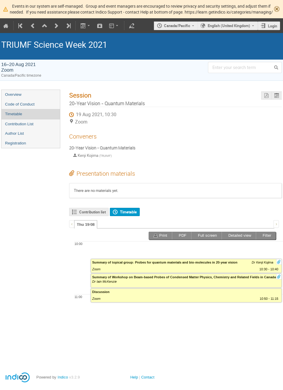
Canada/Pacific (177, 25)
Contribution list (92, 212)
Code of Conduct (20, 104)
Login (272, 26)
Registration (15, 143)
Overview (13, 94)
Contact (147, 377)
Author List (14, 133)
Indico (63, 377)
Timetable (13, 114)
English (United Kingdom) (229, 25)
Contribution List (19, 124)
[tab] (85, 224)
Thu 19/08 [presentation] (86, 224)
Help (134, 377)
